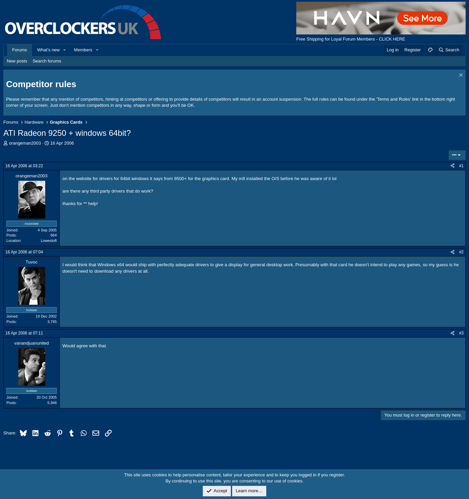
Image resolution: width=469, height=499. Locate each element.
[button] (64, 50)
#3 (461, 333)
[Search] (448, 50)
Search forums (47, 61)
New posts (17, 61)
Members (83, 49)
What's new (48, 49)
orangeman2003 (25, 143)
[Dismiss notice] (460, 75)
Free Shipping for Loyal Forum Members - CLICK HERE (350, 39)
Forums (19, 49)
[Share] (452, 166)
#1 (461, 166)
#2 (461, 252)
